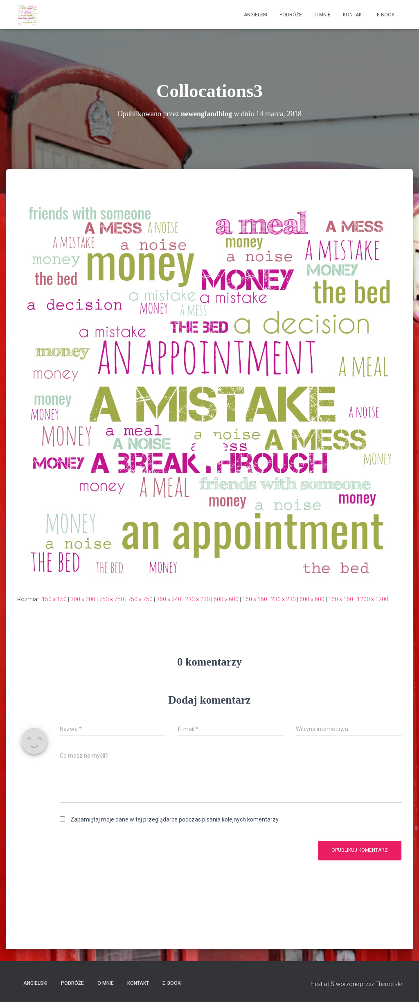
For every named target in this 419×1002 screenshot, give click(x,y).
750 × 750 (111, 599)
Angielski (255, 15)
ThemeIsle (388, 984)
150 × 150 (54, 599)
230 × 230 (197, 599)
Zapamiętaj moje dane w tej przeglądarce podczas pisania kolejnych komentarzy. (174, 819)
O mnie (322, 15)
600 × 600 (226, 599)
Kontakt (354, 15)
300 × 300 (82, 599)
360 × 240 (168, 599)
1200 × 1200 (372, 599)
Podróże (290, 15)
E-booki (386, 15)
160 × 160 (254, 599)
